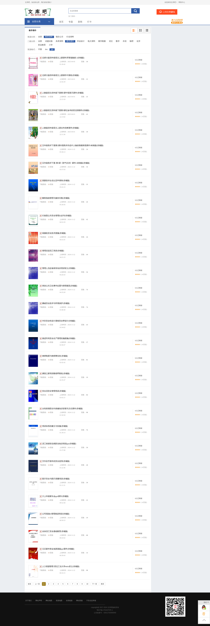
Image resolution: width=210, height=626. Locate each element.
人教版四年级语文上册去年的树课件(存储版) (60, 128)
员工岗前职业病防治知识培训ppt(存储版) (59, 444)
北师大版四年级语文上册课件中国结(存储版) (60, 75)
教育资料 (49, 37)
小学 (51, 45)
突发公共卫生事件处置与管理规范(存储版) (59, 286)
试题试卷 (49, 41)
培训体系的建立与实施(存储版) (55, 426)
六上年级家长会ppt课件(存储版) (55, 496)
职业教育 (42, 45)
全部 (40, 37)
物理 (131, 41)
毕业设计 (81, 41)
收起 (206, 602)
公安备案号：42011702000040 (105, 613)
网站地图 (49, 600)
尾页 (102, 584)
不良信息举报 (91, 600)
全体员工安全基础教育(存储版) (55, 531)
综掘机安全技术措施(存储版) (54, 233)
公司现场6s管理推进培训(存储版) (56, 514)
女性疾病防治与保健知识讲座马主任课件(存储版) (62, 409)
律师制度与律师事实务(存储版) (55, 356)
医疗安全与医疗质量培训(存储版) (56, 479)
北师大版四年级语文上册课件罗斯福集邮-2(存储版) (63, 58)
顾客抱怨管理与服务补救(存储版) (56, 198)
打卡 (89, 22)
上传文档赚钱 (167, 11)
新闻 (80, 22)
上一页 (37, 584)
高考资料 (59, 41)
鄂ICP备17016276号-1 (105, 610)
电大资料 (91, 41)
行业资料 (70, 37)
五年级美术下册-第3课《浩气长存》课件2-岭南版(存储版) (66, 163)
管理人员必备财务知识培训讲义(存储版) (58, 268)
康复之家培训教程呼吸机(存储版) (56, 374)
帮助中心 (182, 2)
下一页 (94, 584)
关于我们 (28, 600)
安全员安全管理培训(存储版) (54, 391)
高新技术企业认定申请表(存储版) (56, 181)
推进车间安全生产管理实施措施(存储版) (58, 338)
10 (87, 584)
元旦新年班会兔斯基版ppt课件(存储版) (58, 549)
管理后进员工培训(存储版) (53, 251)
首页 (61, 22)
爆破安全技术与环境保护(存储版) (56, 303)
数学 (118, 41)
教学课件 (32, 30)
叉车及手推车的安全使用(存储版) (56, 461)
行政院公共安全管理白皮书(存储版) (57, 216)
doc (46, 49)
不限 (40, 49)
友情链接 (69, 600)
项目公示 (59, 37)
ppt (52, 49)
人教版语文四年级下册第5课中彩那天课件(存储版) (63, 93)
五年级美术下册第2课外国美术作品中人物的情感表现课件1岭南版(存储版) (72, 145)
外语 (125, 41)
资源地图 (59, 600)
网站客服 (79, 600)
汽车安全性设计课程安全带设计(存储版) (58, 321)
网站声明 (38, 600)
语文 (111, 41)
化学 (138, 41)
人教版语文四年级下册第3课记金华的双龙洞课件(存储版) (65, 110)
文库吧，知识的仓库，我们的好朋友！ (38, 2)
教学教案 (102, 41)
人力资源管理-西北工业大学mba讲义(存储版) (60, 566)
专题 (71, 22)
